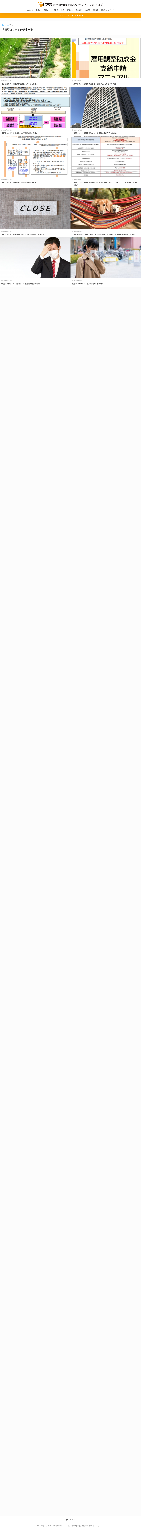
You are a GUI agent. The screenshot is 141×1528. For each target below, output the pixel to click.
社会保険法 (54, 10)
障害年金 (70, 10)
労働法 (45, 10)
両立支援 (79, 10)
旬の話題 (87, 10)
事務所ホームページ (107, 10)
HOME (70, 1520)
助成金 (38, 10)
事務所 (95, 10)
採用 (62, 10)
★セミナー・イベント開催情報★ (70, 15)
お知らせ (30, 10)
